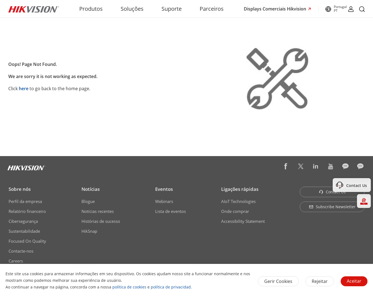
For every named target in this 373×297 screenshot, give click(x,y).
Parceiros (212, 8)
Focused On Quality (27, 241)
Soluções (132, 8)
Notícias (90, 189)
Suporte (172, 8)
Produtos (91, 8)
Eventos (164, 189)
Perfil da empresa (25, 201)
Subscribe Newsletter (332, 206)
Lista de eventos (170, 211)
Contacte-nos (21, 251)
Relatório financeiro (27, 211)
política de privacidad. (171, 287)
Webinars (164, 201)
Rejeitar (320, 281)
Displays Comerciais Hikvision (275, 9)
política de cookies (129, 287)
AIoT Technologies (238, 201)
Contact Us (332, 191)
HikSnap (89, 231)
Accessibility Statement (243, 221)
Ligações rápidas (239, 189)
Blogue (88, 201)
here (23, 88)
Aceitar (354, 281)
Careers (16, 261)
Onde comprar (235, 211)
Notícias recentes (97, 211)
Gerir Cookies (278, 281)
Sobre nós (20, 189)
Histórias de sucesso (100, 221)
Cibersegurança (23, 221)
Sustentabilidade (24, 231)
